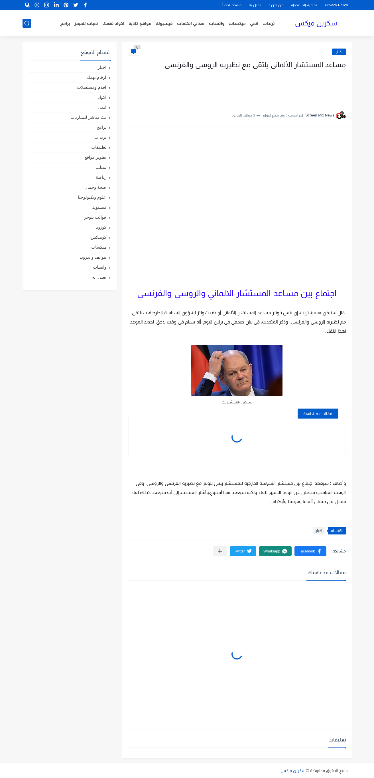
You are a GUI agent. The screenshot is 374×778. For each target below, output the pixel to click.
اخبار (339, 52)
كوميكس (98, 237)
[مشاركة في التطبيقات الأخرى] (220, 551)
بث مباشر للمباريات (88, 117)
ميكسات (237, 23)
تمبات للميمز (86, 23)
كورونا (100, 227)
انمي (254, 23)
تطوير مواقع (95, 157)
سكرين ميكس (316, 23)
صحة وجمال (95, 187)
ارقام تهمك (96, 77)
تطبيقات (98, 147)
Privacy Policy (336, 5)
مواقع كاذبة (140, 23)
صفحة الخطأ (231, 5)
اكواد (102, 97)
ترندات (269, 23)
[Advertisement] (289, 88)
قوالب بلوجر (95, 217)
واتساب (216, 23)
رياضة (101, 177)
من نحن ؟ (276, 5)
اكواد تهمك (113, 23)
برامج (65, 23)
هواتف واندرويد (93, 257)
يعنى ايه (99, 277)
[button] (310, 551)
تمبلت (100, 167)
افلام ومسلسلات (91, 87)
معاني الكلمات (190, 23)
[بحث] (27, 23)
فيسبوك (164, 23)
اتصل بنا (255, 5)
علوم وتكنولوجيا (92, 197)
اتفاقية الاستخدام (304, 5)
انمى (102, 107)
